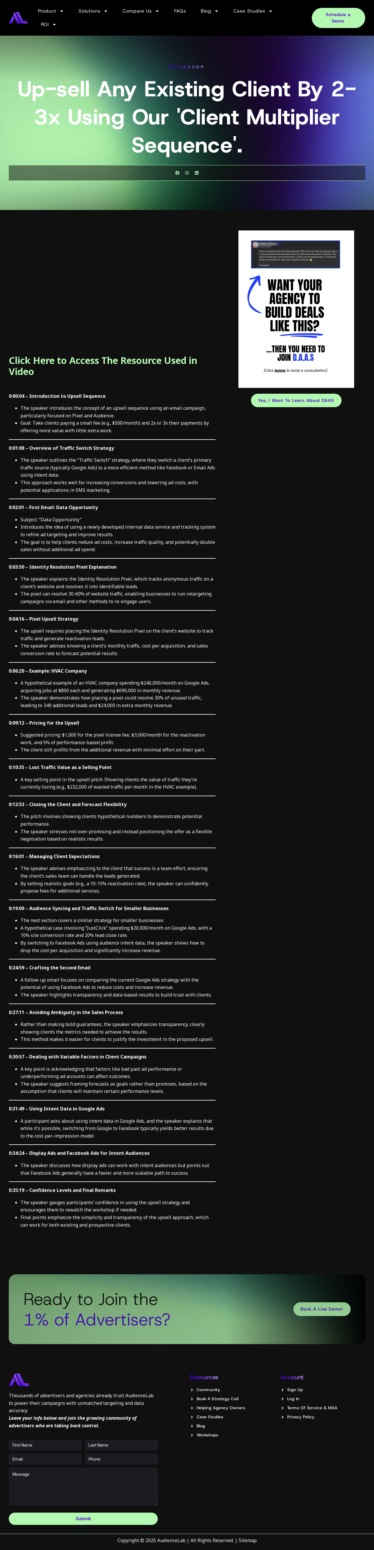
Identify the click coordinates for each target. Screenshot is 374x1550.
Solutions (93, 11)
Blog (210, 11)
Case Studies (253, 11)
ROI (49, 24)
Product (51, 11)
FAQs (180, 11)
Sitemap (248, 1540)
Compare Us (141, 11)
